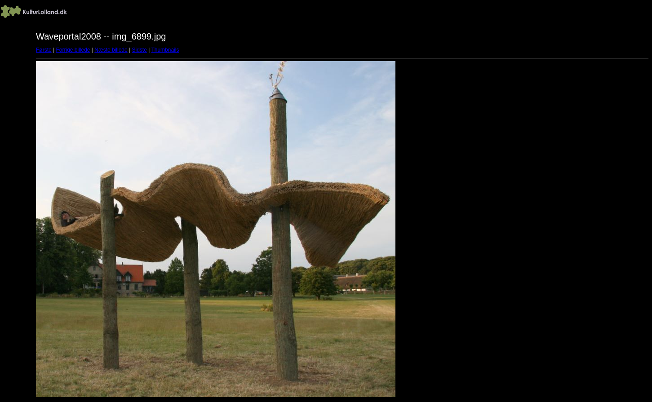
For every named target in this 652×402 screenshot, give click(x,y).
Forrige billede (73, 50)
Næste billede (110, 50)
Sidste (139, 50)
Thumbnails (165, 50)
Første (44, 50)
